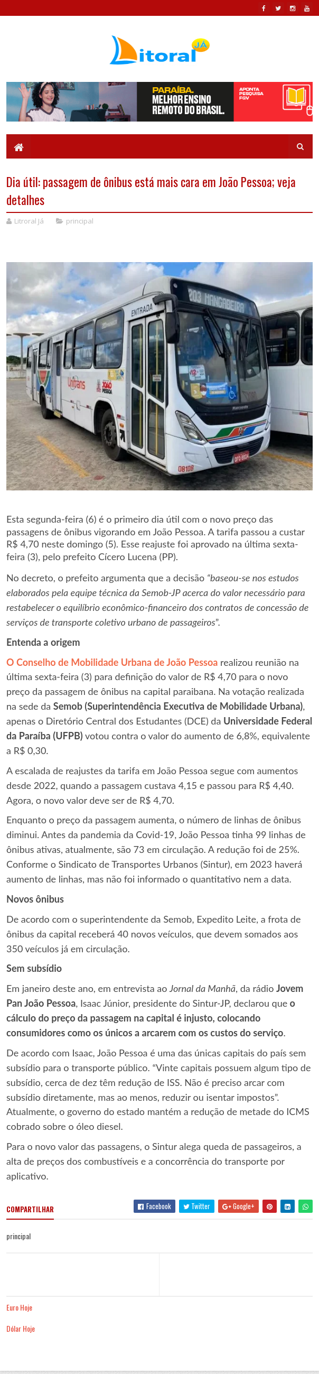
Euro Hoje (19, 1307)
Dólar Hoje (20, 1328)
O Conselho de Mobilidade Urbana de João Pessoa (112, 662)
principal (79, 221)
